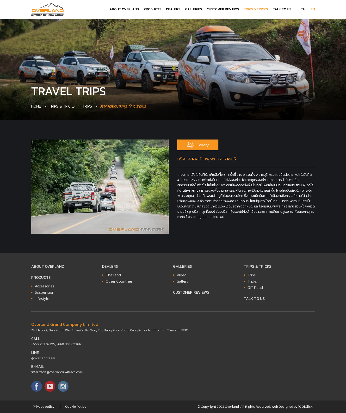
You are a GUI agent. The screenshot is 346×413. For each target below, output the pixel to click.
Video (181, 276)
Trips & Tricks (256, 9)
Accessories (44, 287)
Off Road (255, 289)
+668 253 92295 (43, 345)
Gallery (198, 145)
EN (313, 9)
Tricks (252, 282)
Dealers (173, 9)
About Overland (124, 9)
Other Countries (119, 282)
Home (36, 106)
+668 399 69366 (68, 345)
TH (303, 9)
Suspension (44, 294)
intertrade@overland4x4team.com (57, 373)
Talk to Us (282, 9)
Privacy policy (44, 406)
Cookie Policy (75, 406)
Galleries (193, 9)
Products (152, 9)
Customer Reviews (223, 9)
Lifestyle (42, 300)
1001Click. (305, 406)
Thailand (113, 276)
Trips (87, 106)
